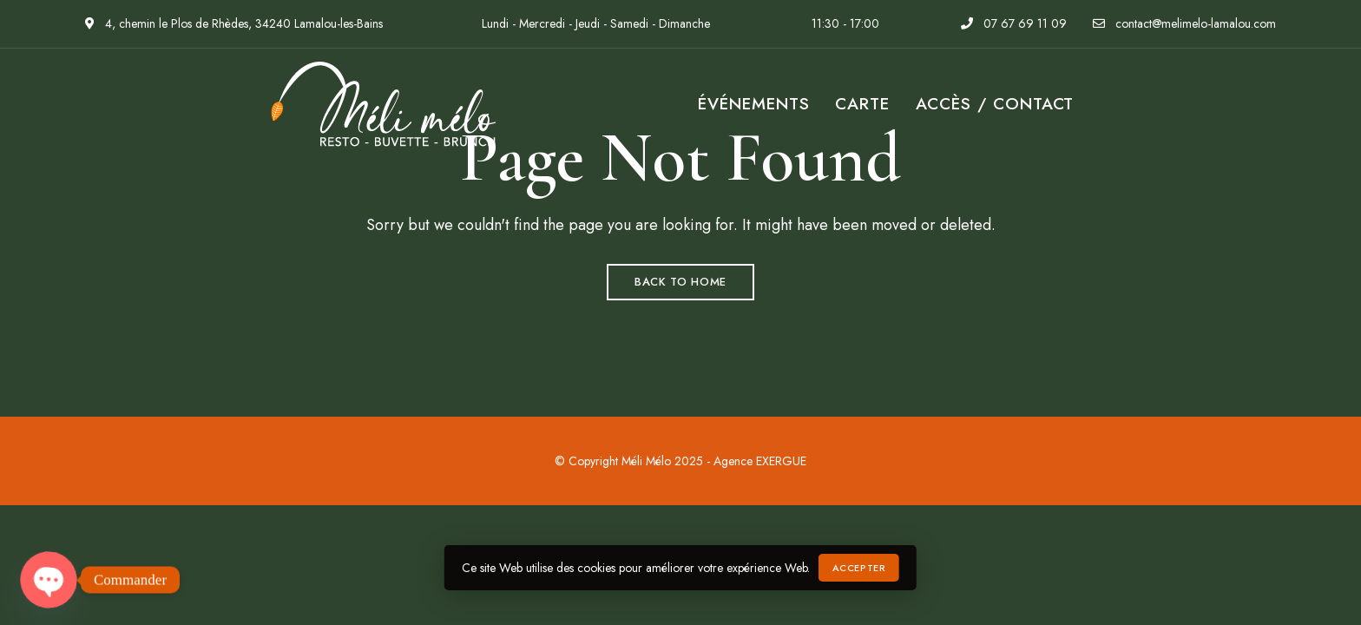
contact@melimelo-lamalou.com (1184, 23)
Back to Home (680, 281)
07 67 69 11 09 (1014, 23)
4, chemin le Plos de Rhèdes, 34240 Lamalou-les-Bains (234, 23)
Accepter (858, 568)
